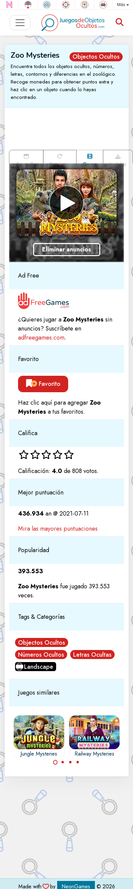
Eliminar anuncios (66, 249)
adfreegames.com (41, 337)
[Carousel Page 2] (62, 762)
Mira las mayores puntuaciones (58, 528)
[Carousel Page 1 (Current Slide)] (55, 762)
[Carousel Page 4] (78, 762)
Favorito (43, 383)
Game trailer (90, 158)
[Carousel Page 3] (70, 762)
